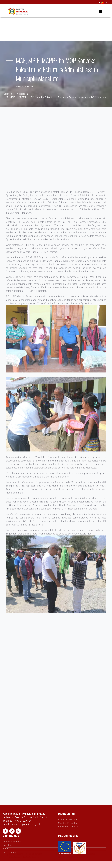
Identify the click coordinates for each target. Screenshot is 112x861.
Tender (6, 848)
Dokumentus (9, 852)
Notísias (22, 93)
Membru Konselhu (68, 823)
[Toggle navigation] (100, 11)
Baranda (8, 93)
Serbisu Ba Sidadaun (69, 826)
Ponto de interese (12, 841)
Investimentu (10, 845)
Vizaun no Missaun (68, 819)
